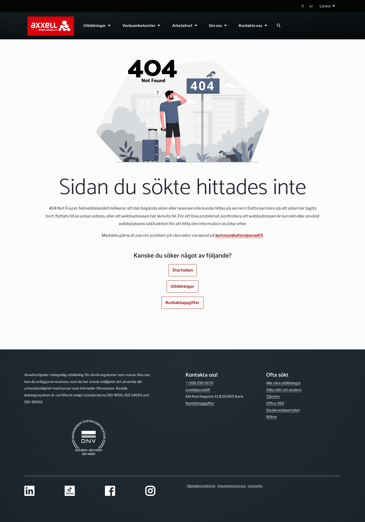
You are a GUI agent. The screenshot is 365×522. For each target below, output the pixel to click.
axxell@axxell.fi (198, 390)
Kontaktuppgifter (182, 302)
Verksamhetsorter (141, 25)
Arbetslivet (185, 25)
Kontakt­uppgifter (200, 403)
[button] (328, 6)
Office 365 (275, 403)
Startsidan (182, 270)
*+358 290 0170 (199, 383)
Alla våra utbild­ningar (283, 383)
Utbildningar (97, 25)
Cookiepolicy (255, 485)
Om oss (218, 25)
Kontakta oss (253, 25)
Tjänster (273, 396)
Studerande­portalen (283, 410)
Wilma (271, 416)
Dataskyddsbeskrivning (231, 485)
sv (311, 6)
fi (303, 6)
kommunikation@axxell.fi (239, 235)
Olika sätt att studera (284, 390)
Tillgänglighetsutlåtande (201, 485)
